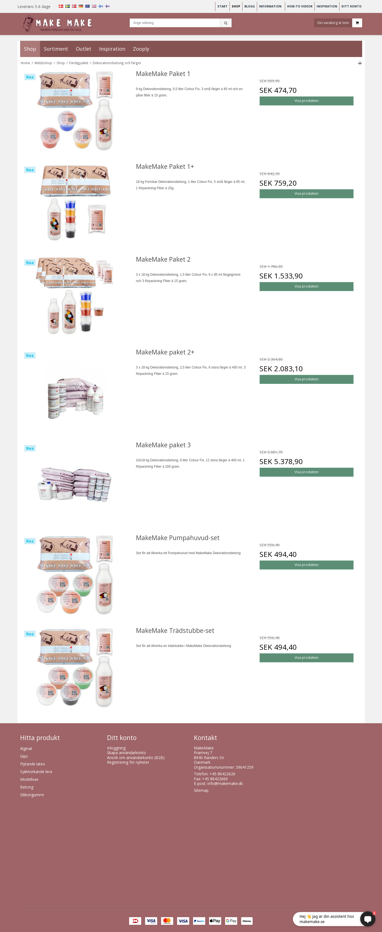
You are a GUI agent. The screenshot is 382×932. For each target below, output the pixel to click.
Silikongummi (32, 794)
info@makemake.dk (225, 783)
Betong (26, 787)
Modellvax (29, 779)
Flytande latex (32, 763)
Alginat (26, 748)
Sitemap (201, 790)
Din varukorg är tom (339, 23)
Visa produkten (307, 100)
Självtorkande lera (36, 771)
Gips (24, 756)
